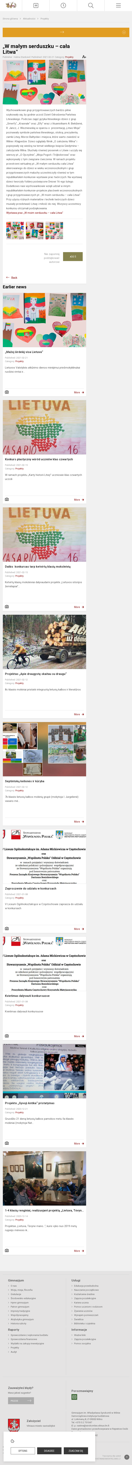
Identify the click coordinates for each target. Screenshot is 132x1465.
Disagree (49, 1450)
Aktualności (29, 18)
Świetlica (78, 1319)
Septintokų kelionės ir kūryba (24, 781)
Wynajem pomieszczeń (86, 1315)
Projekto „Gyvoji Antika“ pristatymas (29, 1103)
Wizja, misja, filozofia (22, 1290)
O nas (14, 1285)
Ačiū (73, 257)
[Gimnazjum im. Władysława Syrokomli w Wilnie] (11, 4)
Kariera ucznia (81, 1302)
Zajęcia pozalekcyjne (85, 1298)
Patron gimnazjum (20, 1306)
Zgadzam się (76, 1450)
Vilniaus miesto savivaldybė (41, 1425)
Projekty (45, 18)
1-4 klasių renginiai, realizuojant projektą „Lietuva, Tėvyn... (44, 1210)
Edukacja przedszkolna (86, 1285)
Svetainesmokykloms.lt (108, 1459)
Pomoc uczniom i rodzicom (88, 1306)
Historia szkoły (18, 1323)
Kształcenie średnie (84, 1294)
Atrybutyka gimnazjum (22, 1319)
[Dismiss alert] (124, 32)
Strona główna (10, 18)
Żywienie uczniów (83, 1311)
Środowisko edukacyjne (23, 1298)
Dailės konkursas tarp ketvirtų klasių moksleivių (38, 566)
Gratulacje (16, 1294)
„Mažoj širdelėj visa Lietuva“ (24, 352)
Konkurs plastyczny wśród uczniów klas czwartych (39, 459)
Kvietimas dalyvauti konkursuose (27, 996)
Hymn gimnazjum (20, 1302)
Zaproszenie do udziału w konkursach (30, 888)
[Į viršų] (126, 1457)
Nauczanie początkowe (86, 1290)
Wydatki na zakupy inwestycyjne (27, 1343)
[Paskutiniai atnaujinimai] (63, 5)
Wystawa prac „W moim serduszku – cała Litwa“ (34, 212)
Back (14, 277)
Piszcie (14, 1400)
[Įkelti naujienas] (35, 5)
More (77, 392)
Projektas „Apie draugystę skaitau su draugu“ (36, 674)
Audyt (14, 1352)
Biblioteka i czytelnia (84, 1323)
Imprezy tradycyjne (20, 1311)
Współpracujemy (19, 1315)
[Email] (74, 1397)
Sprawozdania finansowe (24, 1339)
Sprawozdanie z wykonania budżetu (29, 1335)
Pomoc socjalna (82, 1343)
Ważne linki (80, 1335)
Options (22, 1450)
